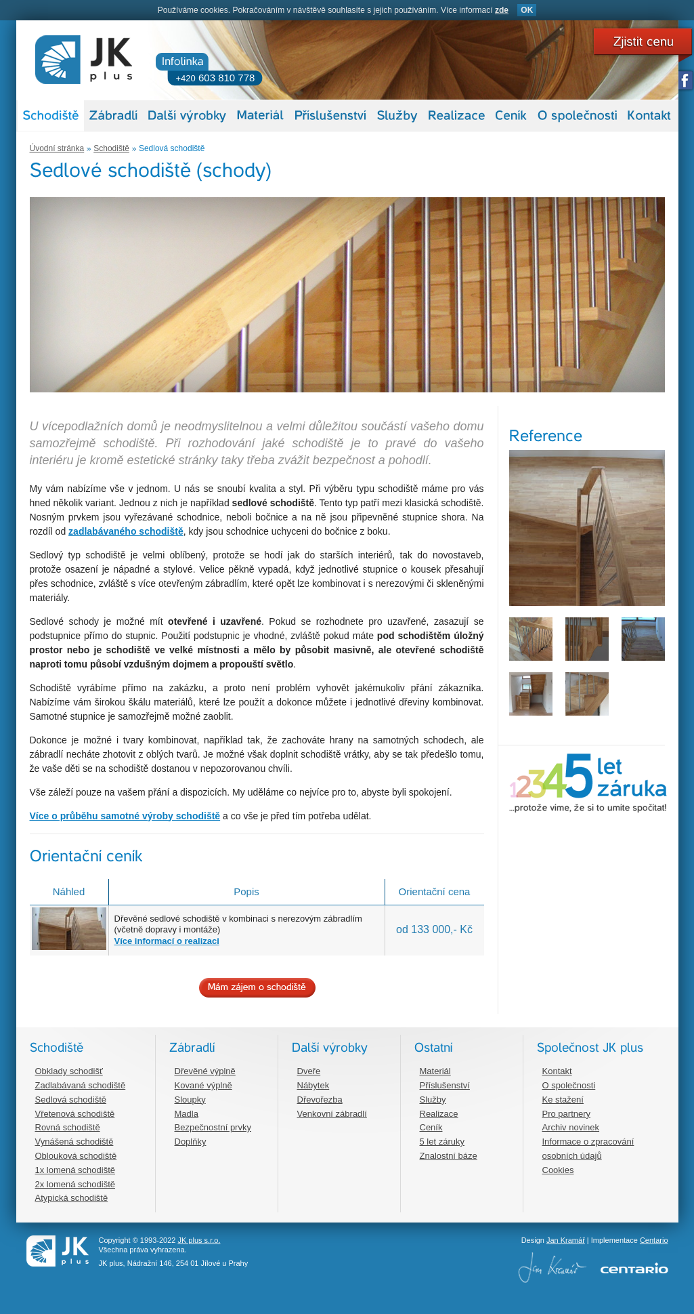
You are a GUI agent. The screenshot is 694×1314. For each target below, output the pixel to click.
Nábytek (313, 1085)
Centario (654, 1240)
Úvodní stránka (57, 148)
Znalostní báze (448, 1156)
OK (527, 10)
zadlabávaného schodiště (125, 531)
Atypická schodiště (71, 1198)
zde (501, 10)
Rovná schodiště (67, 1127)
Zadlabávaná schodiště (80, 1085)
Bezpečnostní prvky (213, 1127)
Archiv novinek (571, 1127)
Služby (433, 1099)
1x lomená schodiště (75, 1170)
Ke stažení (563, 1099)
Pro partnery (566, 1114)
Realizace (439, 1114)
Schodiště (111, 148)
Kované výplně (203, 1085)
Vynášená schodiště (74, 1141)
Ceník (431, 1127)
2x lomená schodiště (75, 1184)
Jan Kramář (565, 1240)
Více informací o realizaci (166, 941)
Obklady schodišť (69, 1071)
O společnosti (569, 1085)
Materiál (435, 1071)
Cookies (558, 1170)
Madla (186, 1114)
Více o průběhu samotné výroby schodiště (125, 815)
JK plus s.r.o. (198, 1240)
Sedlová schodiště (171, 148)
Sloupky (190, 1099)
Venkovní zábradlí (332, 1114)
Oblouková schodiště (76, 1156)
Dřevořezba (320, 1099)
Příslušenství (445, 1085)
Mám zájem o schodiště (257, 988)
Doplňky (191, 1141)
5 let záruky (442, 1141)
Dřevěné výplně (205, 1071)
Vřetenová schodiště (75, 1114)
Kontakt (557, 1071)
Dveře (309, 1071)
